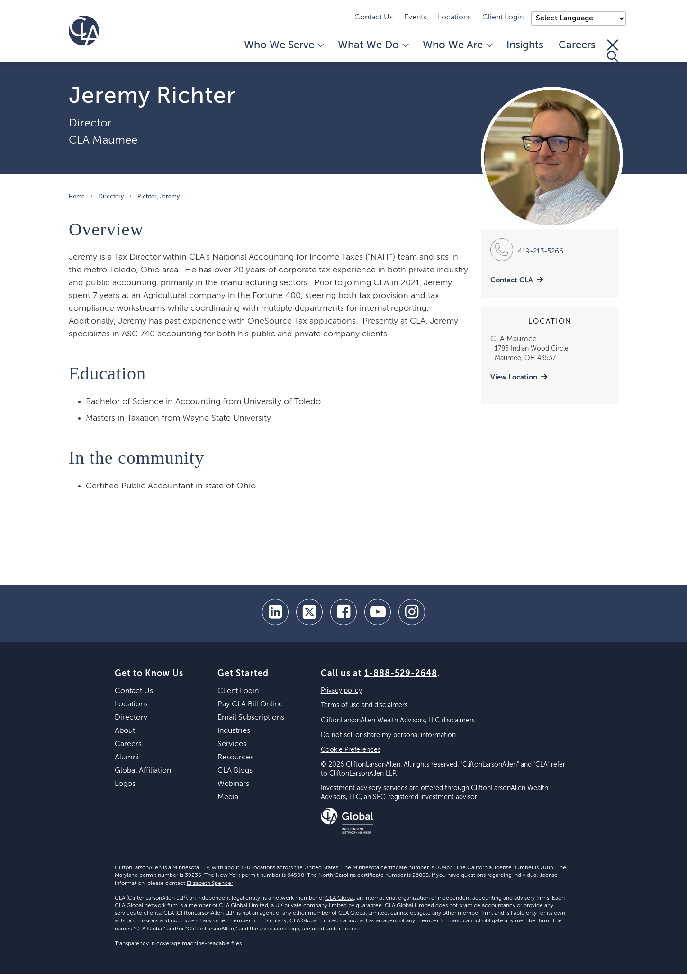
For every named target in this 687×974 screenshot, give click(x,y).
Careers (577, 45)
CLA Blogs (235, 771)
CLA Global (339, 898)
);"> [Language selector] (578, 18)
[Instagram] (411, 612)
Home (77, 197)
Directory (111, 197)
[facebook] (343, 612)
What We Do (372, 45)
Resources (235, 757)
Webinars (233, 784)
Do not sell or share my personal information (388, 735)
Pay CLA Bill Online (250, 704)
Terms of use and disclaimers (364, 705)
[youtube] (377, 612)
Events (415, 17)
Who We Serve (283, 45)
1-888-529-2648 (400, 673)
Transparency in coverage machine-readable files (178, 944)
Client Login (503, 17)
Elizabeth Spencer (210, 883)
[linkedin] (275, 612)
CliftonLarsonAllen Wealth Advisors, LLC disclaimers (398, 720)
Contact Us (373, 17)
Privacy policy (341, 690)
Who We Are (457, 45)
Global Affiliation (143, 771)
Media (227, 797)
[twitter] (309, 612)
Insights (524, 45)
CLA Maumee (103, 140)
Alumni (127, 757)
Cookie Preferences (350, 750)
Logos (125, 784)
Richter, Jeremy (158, 197)
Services (231, 744)
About (125, 731)
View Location (513, 377)
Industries (233, 731)
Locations (454, 17)
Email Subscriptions (250, 717)
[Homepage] (84, 31)
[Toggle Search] (612, 50)
